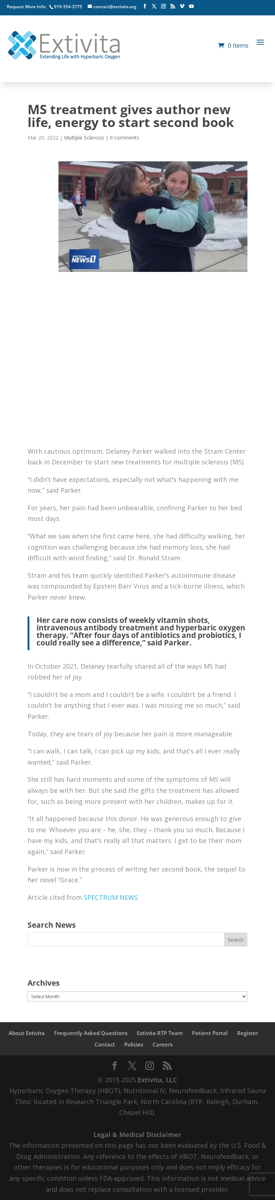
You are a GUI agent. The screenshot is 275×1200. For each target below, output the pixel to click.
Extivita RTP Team (160, 1032)
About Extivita (27, 1032)
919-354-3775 (68, 7)
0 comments (124, 137)
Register (247, 1032)
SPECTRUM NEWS (111, 897)
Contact (105, 1044)
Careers (163, 1044)
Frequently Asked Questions (90, 1032)
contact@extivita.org (114, 7)
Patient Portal (210, 1032)
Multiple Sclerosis (84, 137)
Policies (133, 1044)
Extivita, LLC (157, 1079)
